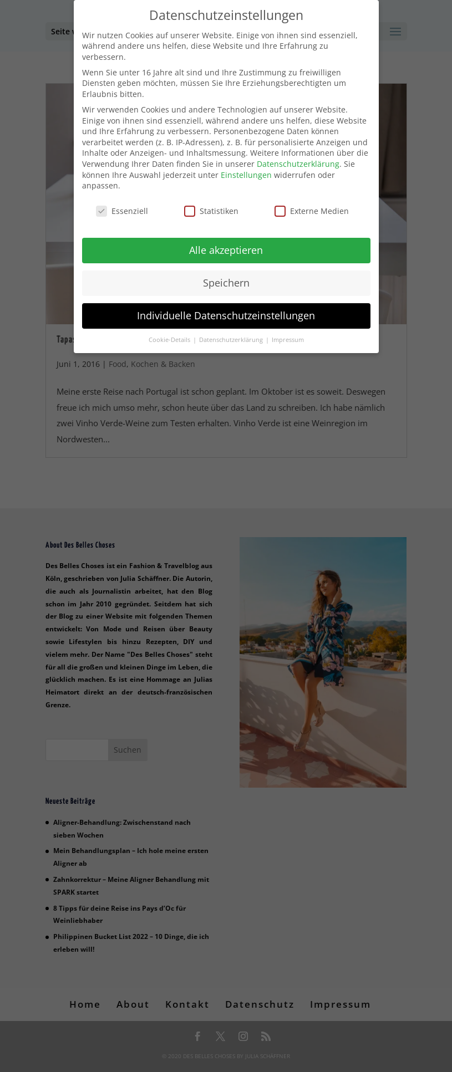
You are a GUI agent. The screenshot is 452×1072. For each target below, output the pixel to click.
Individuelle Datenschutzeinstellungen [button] (226, 313)
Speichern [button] (226, 280)
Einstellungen (246, 172)
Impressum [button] (288, 337)
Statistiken (211, 208)
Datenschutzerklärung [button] (232, 337)
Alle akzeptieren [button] (226, 247)
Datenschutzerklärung (298, 161)
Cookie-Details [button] (170, 337)
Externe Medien (312, 208)
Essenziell (122, 208)
